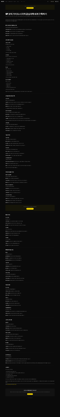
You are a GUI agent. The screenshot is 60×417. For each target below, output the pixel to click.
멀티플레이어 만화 (10, 1)
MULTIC (2, 1)
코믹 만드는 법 (9, 384)
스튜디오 (18, 1)
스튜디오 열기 (52, 1)
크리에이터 (15, 1)
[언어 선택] (48, 1)
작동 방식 (6, 1)
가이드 (21, 1)
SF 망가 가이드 (14, 384)
